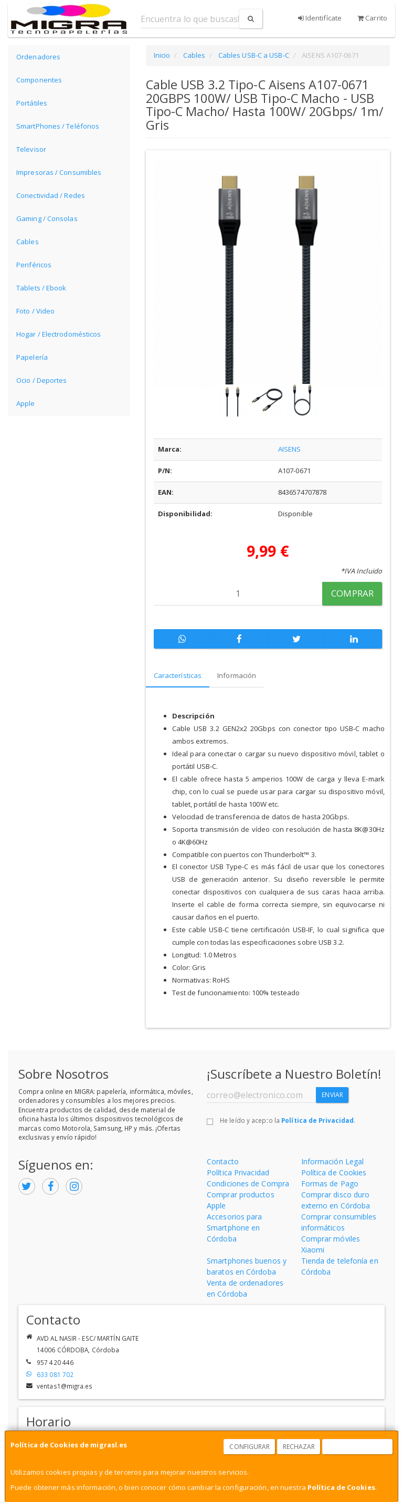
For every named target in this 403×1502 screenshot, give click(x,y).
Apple (25, 403)
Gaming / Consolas (47, 218)
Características (178, 675)
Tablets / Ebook (41, 288)
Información (236, 675)
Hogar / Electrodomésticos (58, 334)
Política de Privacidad (317, 1120)
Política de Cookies (341, 1487)
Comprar (352, 593)
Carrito (372, 18)
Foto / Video (35, 311)
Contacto (223, 1161)
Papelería (32, 357)
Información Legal (332, 1161)
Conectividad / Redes (50, 195)
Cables (27, 241)
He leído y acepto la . (287, 1120)
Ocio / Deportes (41, 380)
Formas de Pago (329, 1183)
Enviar (332, 1094)
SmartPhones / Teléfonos (57, 126)
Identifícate (320, 18)
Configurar (249, 1446)
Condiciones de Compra (248, 1183)
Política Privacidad (238, 1172)
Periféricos (33, 264)
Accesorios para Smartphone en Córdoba (234, 1228)
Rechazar (299, 1446)
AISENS (289, 449)
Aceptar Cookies (358, 1446)
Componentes (39, 80)
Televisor (31, 149)
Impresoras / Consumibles (58, 172)
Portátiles (31, 103)
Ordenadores (38, 56)
